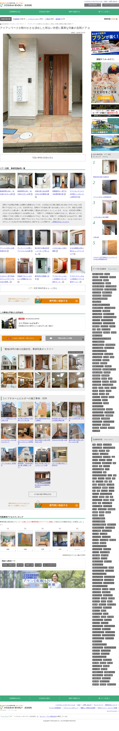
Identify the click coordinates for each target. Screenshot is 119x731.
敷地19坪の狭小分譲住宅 (101, 177)
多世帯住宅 (109, 409)
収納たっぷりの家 (97, 335)
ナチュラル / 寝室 (97, 666)
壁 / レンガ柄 (96, 616)
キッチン (109, 460)
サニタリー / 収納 (110, 527)
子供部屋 (106, 403)
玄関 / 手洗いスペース (98, 527)
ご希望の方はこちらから (60, 222)
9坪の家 (107, 387)
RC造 (98, 329)
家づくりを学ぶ (104, 11)
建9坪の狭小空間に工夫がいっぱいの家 (76, 440)
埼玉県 (110, 378)
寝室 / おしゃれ (107, 659)
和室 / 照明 (95, 681)
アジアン (95, 496)
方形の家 (96, 237)
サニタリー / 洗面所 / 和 (99, 521)
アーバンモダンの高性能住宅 (102, 197)
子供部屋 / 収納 (108, 675)
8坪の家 (101, 387)
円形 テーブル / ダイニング (99, 644)
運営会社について (111, 705)
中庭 (115, 475)
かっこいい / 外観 (97, 447)
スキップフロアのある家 (110, 317)
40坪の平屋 (95, 427)
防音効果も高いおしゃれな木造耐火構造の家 (59, 418)
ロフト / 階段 (96, 558)
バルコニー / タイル (98, 576)
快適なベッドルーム (109, 314)
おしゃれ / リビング (109, 626)
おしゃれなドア (102, 509)
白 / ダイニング (96, 635)
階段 (110, 481)
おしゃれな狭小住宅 (108, 384)
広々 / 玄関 (105, 589)
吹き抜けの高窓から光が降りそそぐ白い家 (25, 418)
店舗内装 (95, 512)
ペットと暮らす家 (97, 314)
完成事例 (16, 19)
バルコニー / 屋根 (109, 579)
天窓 (114, 478)
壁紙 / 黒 (95, 604)
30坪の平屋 (103, 427)
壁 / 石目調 (110, 616)
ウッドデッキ (99, 481)
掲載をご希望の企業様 (88, 708)
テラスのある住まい (98, 354)
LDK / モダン (96, 598)
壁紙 (99, 503)
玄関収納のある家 (110, 344)
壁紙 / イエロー (107, 607)
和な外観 (111, 397)
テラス (94, 478)
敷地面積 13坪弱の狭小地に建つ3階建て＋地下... (25, 464)
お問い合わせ (113, 1)
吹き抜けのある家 (97, 332)
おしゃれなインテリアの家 (99, 350)
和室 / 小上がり (111, 684)
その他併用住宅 (105, 418)
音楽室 (94, 503)
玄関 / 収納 (112, 539)
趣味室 (112, 500)
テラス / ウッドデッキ (98, 570)
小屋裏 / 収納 (96, 555)
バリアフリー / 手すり (109, 323)
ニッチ (94, 509)
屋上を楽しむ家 (109, 354)
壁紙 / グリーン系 (97, 607)
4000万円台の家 (107, 295)
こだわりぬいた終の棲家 (101, 217)
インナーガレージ (97, 403)
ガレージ (111, 487)
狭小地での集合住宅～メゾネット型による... (42, 251)
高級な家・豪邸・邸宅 (98, 286)
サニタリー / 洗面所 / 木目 (99, 524)
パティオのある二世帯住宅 (8, 463)
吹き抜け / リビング (98, 619)
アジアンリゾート (97, 421)
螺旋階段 (105, 487)
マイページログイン (110, 5)
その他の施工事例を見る (42, 494)
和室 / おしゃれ (106, 678)
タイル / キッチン (97, 659)
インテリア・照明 (107, 503)
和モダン (105, 400)
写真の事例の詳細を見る (42, 158)
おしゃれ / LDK (96, 592)
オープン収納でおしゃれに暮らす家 (8, 418)
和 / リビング (108, 619)
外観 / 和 (95, 450)
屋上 (94, 490)
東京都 (112, 357)
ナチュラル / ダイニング (108, 635)
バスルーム (106, 466)
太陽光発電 (113, 381)
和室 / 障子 (95, 684)
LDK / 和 (103, 601)
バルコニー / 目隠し (98, 579)
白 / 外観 (99, 444)
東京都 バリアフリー (98, 366)
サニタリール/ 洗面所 (98, 469)
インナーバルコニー (109, 583)
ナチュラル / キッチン (110, 647)
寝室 (114, 463)
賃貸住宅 (106, 280)
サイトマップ (98, 705)
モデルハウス (104, 326)
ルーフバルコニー (97, 583)
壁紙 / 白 (110, 601)
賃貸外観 (95, 515)
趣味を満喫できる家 (98, 307)
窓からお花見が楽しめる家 (76, 418)
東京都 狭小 (108, 366)
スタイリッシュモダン (106, 493)
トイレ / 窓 (95, 533)
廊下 (107, 496)
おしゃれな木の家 (97, 357)
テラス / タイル (109, 570)
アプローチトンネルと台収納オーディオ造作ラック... (59, 279)
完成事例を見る (14, 11)
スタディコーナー (97, 500)
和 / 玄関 (112, 589)
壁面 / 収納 (95, 543)
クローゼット (107, 549)
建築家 (58, 19)
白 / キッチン (96, 650)
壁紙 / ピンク (96, 610)
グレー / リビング (110, 632)
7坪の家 (95, 387)
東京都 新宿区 (105, 375)
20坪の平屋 (111, 427)
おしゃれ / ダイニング (98, 638)
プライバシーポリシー (70, 708)
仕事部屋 (106, 500)
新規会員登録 (93, 5)
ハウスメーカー (33, 19)
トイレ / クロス (96, 536)
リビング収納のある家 (98, 341)
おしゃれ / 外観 (107, 444)
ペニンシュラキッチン (98, 415)
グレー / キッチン (105, 650)
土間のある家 (106, 311)
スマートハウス (97, 381)
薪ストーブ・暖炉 (97, 506)
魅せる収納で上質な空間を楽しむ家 (42, 440)
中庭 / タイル (108, 561)
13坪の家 (102, 390)
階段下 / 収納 (104, 555)
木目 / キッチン (105, 653)
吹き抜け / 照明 (96, 589)
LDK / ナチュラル (97, 595)
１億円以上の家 (97, 301)
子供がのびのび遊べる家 (59, 439)
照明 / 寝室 (106, 666)
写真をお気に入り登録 (65, 338)
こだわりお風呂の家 (110, 307)
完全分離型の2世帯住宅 (98, 409)
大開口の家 (106, 332)
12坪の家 (108, 390)
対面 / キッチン (96, 463)
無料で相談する (74, 11)
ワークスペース (97, 424)
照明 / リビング (106, 629)
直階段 (94, 484)
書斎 (111, 496)
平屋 (94, 329)
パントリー (95, 552)
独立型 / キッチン (107, 463)
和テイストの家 (106, 329)
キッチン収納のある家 (98, 344)
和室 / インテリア (104, 681)
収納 (105, 472)
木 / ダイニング (109, 638)
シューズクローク (97, 549)
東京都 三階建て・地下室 (109, 369)
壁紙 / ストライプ (97, 613)
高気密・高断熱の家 (98, 274)
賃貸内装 (101, 512)
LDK (113, 456)
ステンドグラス (107, 506)
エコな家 (106, 357)
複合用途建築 (111, 509)
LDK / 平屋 (111, 598)
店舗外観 (108, 512)
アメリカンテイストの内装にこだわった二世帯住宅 (77, 194)
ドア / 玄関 (95, 453)
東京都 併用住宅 (97, 369)
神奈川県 (104, 378)
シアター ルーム (97, 311)
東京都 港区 (107, 372)
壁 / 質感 (103, 616)
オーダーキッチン (109, 412)
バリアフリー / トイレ (107, 320)
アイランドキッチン (98, 412)
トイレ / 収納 (103, 533)
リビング (95, 460)
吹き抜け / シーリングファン (100, 586)
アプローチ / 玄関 (97, 456)
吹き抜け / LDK (106, 592)
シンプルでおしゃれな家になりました (8, 440)
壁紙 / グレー (102, 604)
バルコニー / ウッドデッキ (99, 573)
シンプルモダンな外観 (109, 447)
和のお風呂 (104, 397)
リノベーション (112, 711)
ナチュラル (104, 490)
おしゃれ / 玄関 (104, 453)
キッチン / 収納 (104, 539)
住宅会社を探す (44, 11)
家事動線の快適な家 (98, 289)
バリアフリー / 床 (97, 323)
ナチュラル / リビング (98, 632)
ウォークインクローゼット (99, 475)
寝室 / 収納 (103, 543)
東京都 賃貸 (104, 363)
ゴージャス (95, 493)
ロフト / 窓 (104, 558)
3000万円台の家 (97, 295)
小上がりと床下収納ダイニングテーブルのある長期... (7, 279)
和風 (98, 490)
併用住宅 (108, 283)
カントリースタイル (109, 421)
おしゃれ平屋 (96, 430)
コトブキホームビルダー (28, 323)
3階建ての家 (96, 326)
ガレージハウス (104, 277)
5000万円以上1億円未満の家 (100, 298)
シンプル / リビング (98, 626)
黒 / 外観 (101, 515)
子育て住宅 (112, 277)
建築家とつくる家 (107, 292)
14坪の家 (95, 394)
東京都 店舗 (96, 363)
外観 (94, 444)
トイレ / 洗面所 (96, 530)
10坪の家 (113, 387)
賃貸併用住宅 (96, 418)
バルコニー (101, 478)
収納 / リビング (96, 629)
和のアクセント (97, 400)
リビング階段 (110, 484)
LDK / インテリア (108, 595)
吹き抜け (108, 478)
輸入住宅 (113, 332)
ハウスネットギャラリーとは (93, 1)
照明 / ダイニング (97, 641)
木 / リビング (104, 622)
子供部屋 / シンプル (98, 672)
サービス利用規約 (55, 708)
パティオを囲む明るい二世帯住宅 (59, 463)
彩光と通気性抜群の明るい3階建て (42, 418)
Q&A (105, 1)
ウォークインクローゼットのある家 (101, 338)
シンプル (111, 490)
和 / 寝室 (110, 662)
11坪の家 (95, 390)
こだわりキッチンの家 (98, 283)
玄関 (108, 450)
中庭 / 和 (111, 567)
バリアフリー (96, 320)
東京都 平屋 (106, 360)
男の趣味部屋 (106, 424)
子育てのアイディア (98, 406)
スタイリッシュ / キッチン (99, 656)
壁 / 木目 (106, 613)
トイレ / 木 (95, 539)
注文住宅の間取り (97, 280)
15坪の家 (102, 394)
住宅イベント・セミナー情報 (107, 708)
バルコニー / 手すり (109, 576)
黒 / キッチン (96, 653)
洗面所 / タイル (111, 524)
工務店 (47, 19)
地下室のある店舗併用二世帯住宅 (42, 485)
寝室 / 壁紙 (103, 662)
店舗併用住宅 (109, 415)
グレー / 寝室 (96, 669)
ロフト (109, 475)
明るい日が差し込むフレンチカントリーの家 (42, 463)
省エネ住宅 (105, 381)
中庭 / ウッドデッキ (98, 561)
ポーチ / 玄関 (107, 456)
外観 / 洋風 (102, 450)
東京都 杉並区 (96, 375)
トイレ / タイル (106, 536)
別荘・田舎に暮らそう (110, 289)
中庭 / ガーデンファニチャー (100, 567)
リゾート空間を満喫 (111, 286)
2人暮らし (112, 326)
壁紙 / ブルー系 (111, 604)
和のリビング (96, 397)
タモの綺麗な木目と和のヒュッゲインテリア (77, 251)
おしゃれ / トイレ (97, 472)
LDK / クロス (96, 601)
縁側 (106, 481)
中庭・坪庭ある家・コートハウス (101, 304)
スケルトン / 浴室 (107, 530)
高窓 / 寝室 (104, 669)
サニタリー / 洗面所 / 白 (99, 518)
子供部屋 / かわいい (109, 672)
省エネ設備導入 (97, 384)
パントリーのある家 (98, 347)
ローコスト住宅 (97, 292)
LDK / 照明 (104, 598)
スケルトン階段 (97, 487)
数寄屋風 (101, 496)
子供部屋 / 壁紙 (96, 678)
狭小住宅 (107, 274)
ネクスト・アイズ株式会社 (48, 716)
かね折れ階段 (101, 484)
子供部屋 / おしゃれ (98, 675)
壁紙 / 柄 (103, 610)
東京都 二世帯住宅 (97, 372)
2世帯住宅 (95, 277)
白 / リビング (96, 622)
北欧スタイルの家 (109, 347)
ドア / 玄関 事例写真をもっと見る (42, 288)
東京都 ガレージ (97, 360)
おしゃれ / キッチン (98, 647)
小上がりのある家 (97, 317)
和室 (107, 394)
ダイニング (102, 460)
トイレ (107, 469)
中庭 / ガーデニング (98, 564)
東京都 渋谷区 (96, 378)
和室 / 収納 (103, 684)
